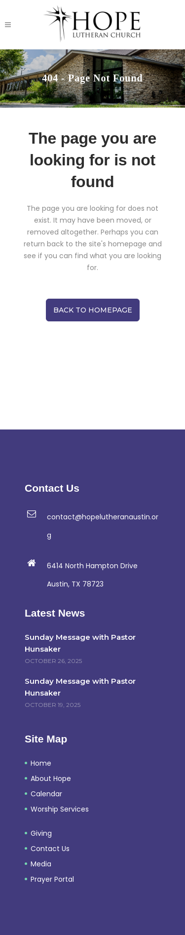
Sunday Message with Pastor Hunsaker (80, 643)
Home (41, 763)
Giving (41, 833)
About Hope (51, 778)
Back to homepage (92, 310)
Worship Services (60, 809)
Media (41, 864)
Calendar (46, 794)
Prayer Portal (52, 879)
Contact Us (50, 849)
